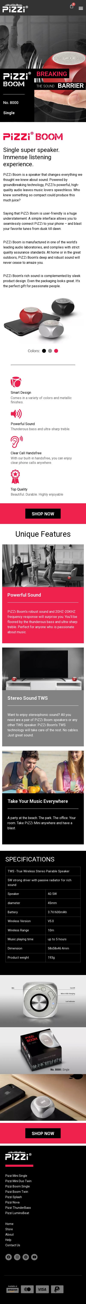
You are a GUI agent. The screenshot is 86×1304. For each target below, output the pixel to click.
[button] (80, 8)
